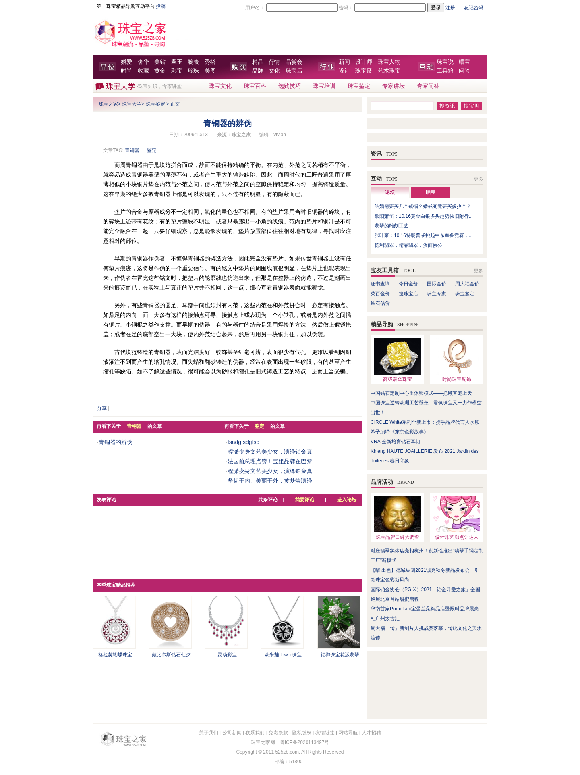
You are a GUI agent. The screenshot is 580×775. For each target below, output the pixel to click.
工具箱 (445, 71)
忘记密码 (473, 7)
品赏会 (294, 62)
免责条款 (278, 732)
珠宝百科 (255, 86)
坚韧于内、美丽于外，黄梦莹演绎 (270, 480)
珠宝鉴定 (359, 86)
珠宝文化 (220, 86)
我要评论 (304, 499)
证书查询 (380, 284)
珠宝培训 (324, 86)
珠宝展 (363, 71)
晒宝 (464, 62)
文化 (274, 71)
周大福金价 (467, 284)
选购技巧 (289, 86)
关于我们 (208, 732)
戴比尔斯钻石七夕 (171, 655)
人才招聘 (371, 732)
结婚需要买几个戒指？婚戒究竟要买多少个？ (423, 206)
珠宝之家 (108, 104)
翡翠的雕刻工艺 (391, 226)
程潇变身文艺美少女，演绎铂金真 (270, 451)
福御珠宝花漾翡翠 (340, 655)
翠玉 (176, 62)
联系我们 (255, 732)
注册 (450, 7)
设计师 (363, 62)
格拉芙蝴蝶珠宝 (115, 655)
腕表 (193, 62)
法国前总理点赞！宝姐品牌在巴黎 (270, 461)
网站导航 (348, 732)
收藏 (143, 71)
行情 (274, 62)
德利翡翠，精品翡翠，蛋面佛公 (408, 245)
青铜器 (132, 150)
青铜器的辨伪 (116, 442)
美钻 (160, 62)
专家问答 (428, 86)
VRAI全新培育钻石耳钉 (395, 441)
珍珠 (193, 71)
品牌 (257, 71)
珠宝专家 (436, 293)
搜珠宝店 (408, 293)
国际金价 (436, 284)
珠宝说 (445, 62)
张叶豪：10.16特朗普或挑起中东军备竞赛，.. (423, 235)
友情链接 (325, 732)
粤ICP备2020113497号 (304, 742)
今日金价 (408, 284)
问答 (464, 71)
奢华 (143, 62)
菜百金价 (380, 293)
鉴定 (152, 150)
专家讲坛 (393, 86)
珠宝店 (294, 71)
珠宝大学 (131, 104)
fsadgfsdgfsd (243, 442)
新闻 (344, 62)
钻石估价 (380, 303)
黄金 (160, 71)
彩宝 (176, 71)
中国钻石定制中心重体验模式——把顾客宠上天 (421, 393)
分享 (102, 408)
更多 (478, 179)
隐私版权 (301, 732)
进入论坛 (346, 499)
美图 (210, 71)
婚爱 (126, 62)
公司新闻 (232, 732)
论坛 (390, 192)
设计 (344, 71)
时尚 (126, 71)
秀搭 (210, 62)
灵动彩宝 (227, 655)
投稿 (161, 6)
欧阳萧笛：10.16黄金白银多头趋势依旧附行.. (423, 216)
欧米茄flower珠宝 (283, 655)
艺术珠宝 (389, 71)
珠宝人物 (389, 62)
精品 (257, 62)
